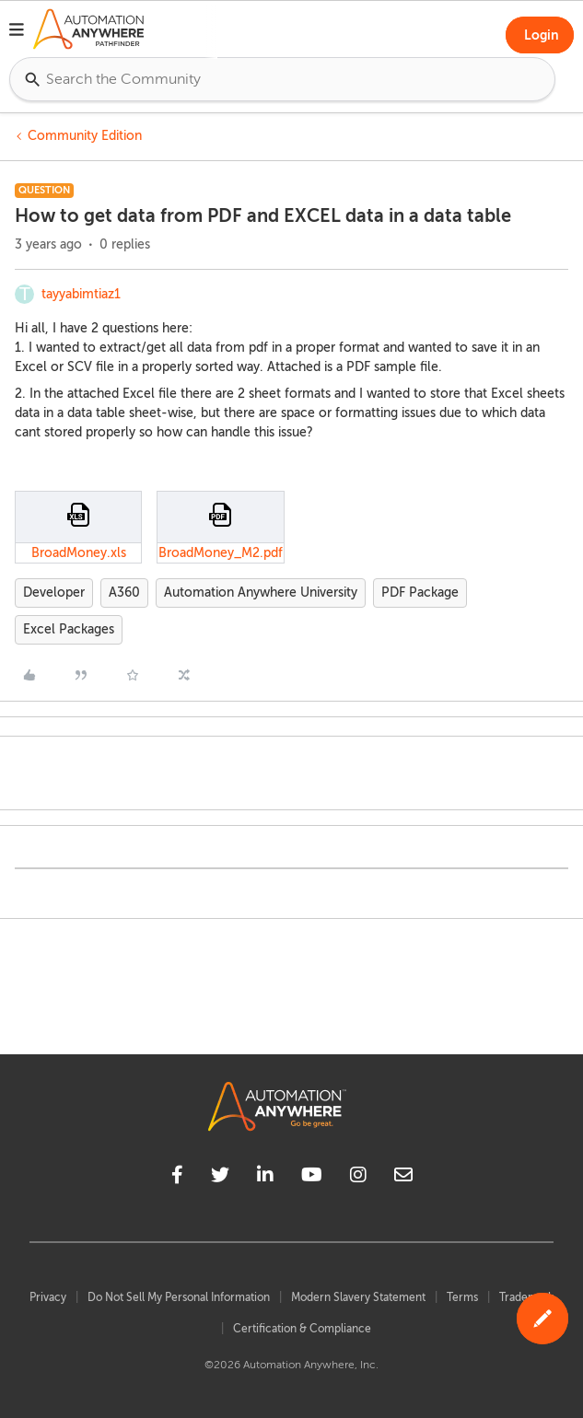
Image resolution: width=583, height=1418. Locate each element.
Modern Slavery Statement (358, 1297)
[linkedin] (265, 1177)
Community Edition (85, 136)
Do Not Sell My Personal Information (178, 1297)
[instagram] (358, 1177)
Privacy (47, 1297)
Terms (462, 1297)
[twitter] (220, 1177)
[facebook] (177, 1177)
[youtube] (311, 1177)
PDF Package (420, 592)
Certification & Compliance (302, 1328)
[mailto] (403, 1177)
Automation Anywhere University (260, 592)
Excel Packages (68, 629)
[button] (16, 32)
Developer (54, 592)
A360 (124, 592)
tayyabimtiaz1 (81, 294)
